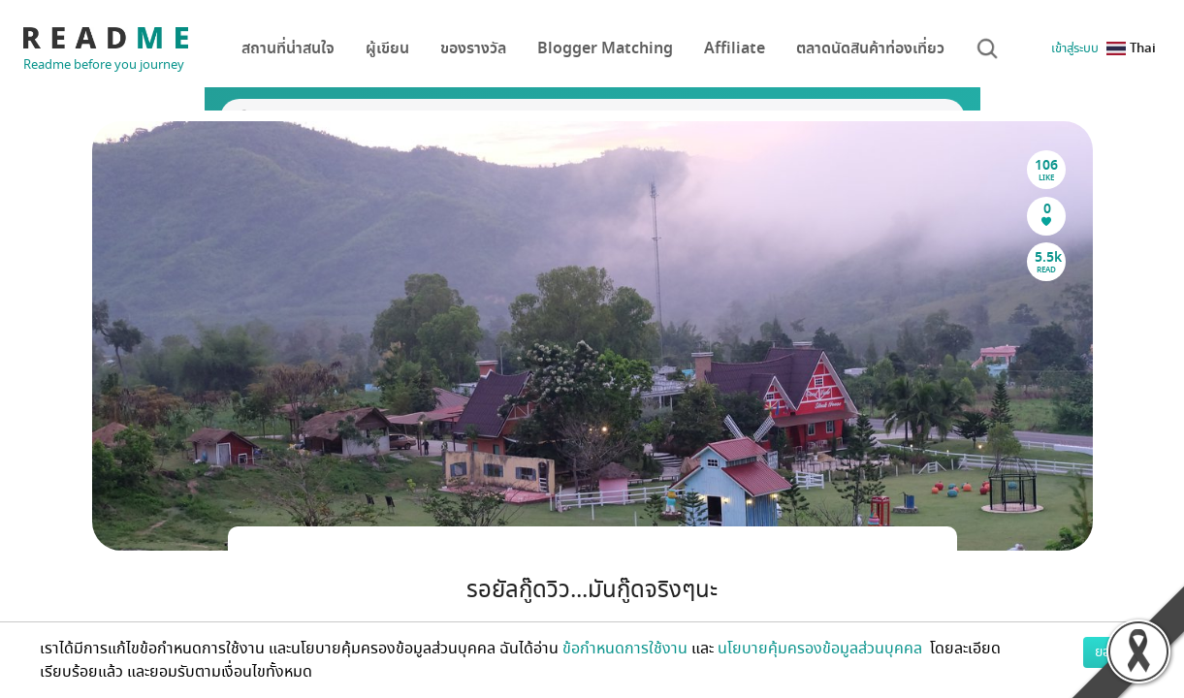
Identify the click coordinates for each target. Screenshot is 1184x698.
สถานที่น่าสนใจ (288, 48)
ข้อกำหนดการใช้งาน (625, 648)
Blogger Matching (605, 48)
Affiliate (734, 48)
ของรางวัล (473, 48)
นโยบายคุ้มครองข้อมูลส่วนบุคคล (822, 648)
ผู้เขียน (387, 48)
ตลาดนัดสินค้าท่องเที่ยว (870, 48)
